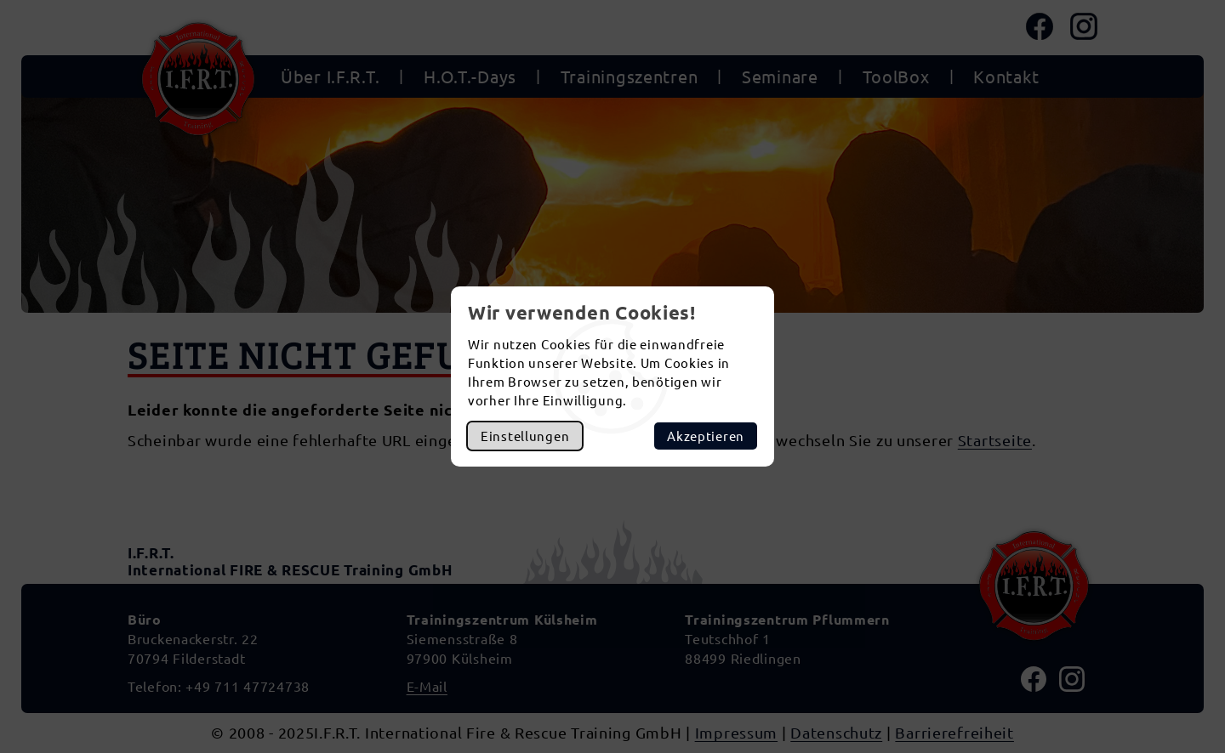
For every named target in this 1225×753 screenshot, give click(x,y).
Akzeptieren (705, 435)
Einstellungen (525, 435)
